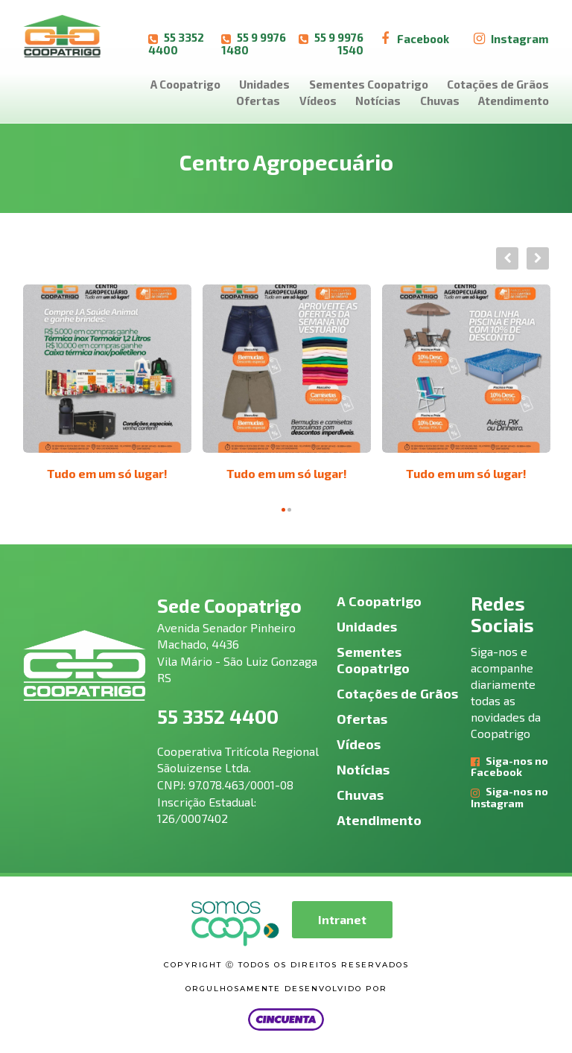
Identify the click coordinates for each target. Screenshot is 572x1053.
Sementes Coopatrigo (368, 84)
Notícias (378, 100)
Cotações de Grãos (498, 84)
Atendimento (513, 100)
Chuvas (440, 100)
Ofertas (258, 100)
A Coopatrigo (185, 84)
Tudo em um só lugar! (107, 473)
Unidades (264, 84)
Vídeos (318, 100)
